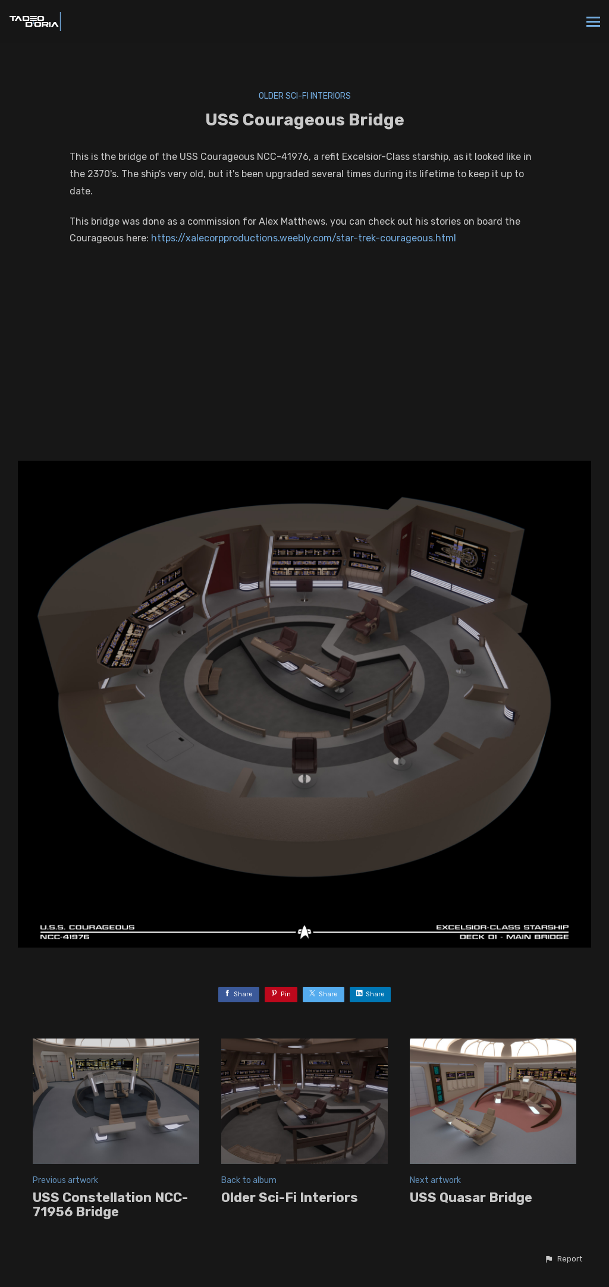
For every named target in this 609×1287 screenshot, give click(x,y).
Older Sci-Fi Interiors (305, 96)
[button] (563, 1259)
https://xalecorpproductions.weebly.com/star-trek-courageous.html (303, 238)
